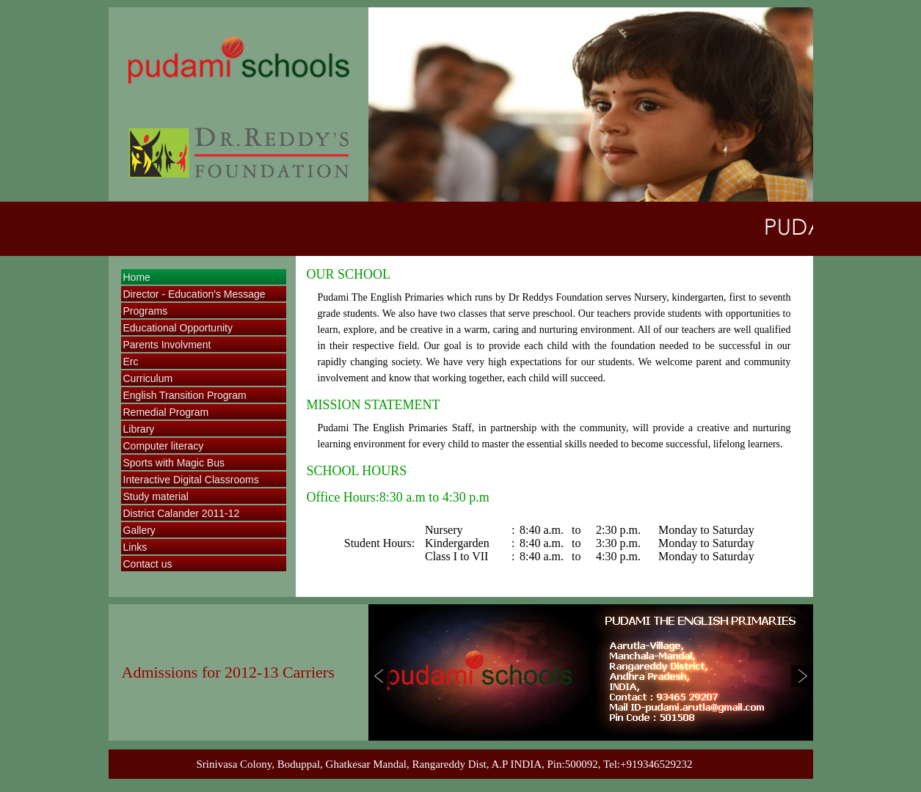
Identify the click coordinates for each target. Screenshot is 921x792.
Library (139, 429)
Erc (131, 361)
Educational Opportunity (178, 328)
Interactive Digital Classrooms (191, 479)
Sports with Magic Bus (174, 463)
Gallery (139, 530)
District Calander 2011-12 (181, 513)
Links (135, 547)
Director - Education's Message (194, 294)
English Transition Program (185, 395)
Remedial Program (166, 412)
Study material (156, 496)
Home (136, 277)
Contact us (147, 564)
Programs (145, 311)
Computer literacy (163, 446)
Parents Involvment (167, 345)
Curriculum (148, 378)
